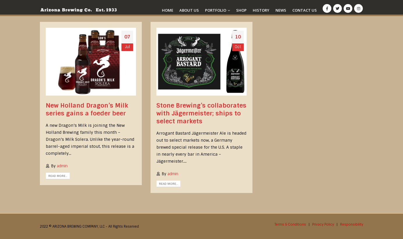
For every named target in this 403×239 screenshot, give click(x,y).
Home (167, 10)
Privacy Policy (323, 224)
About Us (189, 10)
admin (62, 166)
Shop (241, 10)
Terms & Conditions (290, 224)
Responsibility (351, 224)
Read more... (57, 176)
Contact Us (304, 10)
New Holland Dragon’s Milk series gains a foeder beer (87, 109)
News (280, 10)
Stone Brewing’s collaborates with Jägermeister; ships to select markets (201, 113)
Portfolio (215, 10)
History (261, 10)
